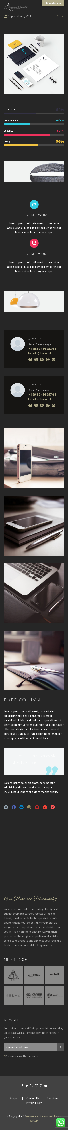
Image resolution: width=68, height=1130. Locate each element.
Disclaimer (52, 1098)
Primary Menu (61, 7)
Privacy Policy (34, 1103)
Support (14, 1098)
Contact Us (32, 1098)
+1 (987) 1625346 (42, 348)
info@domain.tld (42, 353)
